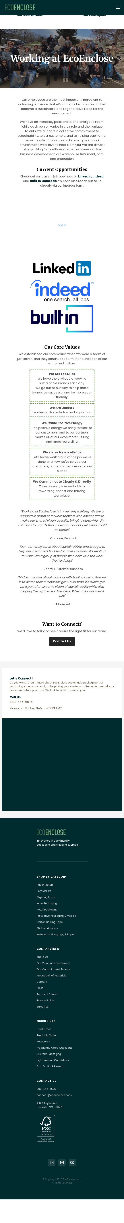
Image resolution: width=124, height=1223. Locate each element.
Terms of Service (47, 994)
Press (40, 988)
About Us (42, 957)
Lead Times (44, 1029)
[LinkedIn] (51, 1162)
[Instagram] (62, 1162)
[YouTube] (72, 1162)
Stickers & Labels (47, 928)
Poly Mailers (44, 891)
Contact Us (62, 641)
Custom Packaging (49, 1054)
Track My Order (46, 1035)
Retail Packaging (47, 909)
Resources (43, 1041)
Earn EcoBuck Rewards (51, 1066)
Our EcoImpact (94, 15)
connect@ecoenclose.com (54, 1095)
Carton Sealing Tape (50, 922)
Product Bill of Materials (51, 975)
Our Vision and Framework (53, 963)
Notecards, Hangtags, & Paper (56, 934)
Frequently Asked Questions (54, 1048)
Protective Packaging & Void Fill (56, 916)
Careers (42, 982)
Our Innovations (30, 15)
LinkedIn (84, 176)
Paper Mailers (45, 885)
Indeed (98, 176)
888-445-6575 (46, 1089)
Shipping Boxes (46, 897)
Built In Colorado (43, 181)
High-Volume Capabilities (53, 1060)
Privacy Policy (45, 1000)
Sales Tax (43, 1006)
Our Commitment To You (53, 969)
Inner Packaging (47, 903)
